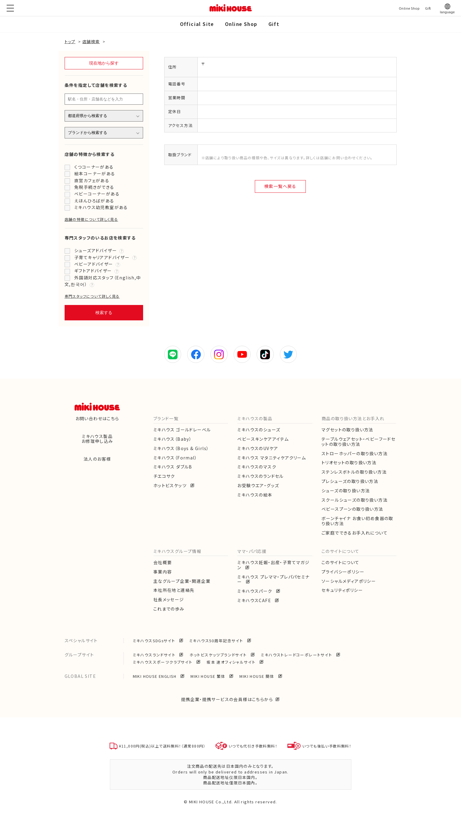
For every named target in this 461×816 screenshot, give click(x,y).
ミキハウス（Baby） (172, 439)
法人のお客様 (97, 459)
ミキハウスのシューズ (258, 430)
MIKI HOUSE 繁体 (208, 676)
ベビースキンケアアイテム (263, 439)
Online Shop (241, 24)
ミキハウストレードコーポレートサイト (297, 655)
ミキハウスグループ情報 (177, 551)
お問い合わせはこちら (97, 418)
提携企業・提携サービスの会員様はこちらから (227, 699)
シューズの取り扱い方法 (346, 490)
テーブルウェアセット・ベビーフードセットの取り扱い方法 (358, 441)
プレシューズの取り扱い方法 (350, 481)
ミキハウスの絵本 (254, 495)
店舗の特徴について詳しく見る (91, 219)
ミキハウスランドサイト (155, 655)
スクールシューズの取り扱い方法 (355, 500)
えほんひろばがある (94, 201)
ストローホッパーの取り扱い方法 (355, 453)
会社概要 (162, 562)
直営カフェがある (91, 180)
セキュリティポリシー (342, 590)
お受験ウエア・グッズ (258, 485)
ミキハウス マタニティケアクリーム (271, 458)
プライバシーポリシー (343, 572)
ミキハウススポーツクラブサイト (163, 662)
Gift (274, 24)
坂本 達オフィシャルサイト (231, 662)
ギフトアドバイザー (93, 271)
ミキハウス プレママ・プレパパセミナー (273, 579)
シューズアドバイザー (95, 250)
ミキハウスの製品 (254, 418)
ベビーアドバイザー (93, 264)
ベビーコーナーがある (97, 194)
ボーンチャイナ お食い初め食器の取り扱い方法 (357, 520)
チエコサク (164, 476)
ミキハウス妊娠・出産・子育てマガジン (273, 564)
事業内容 (162, 572)
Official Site (197, 24)
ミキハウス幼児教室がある (101, 207)
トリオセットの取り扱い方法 (349, 462)
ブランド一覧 (165, 418)
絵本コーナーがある (94, 173)
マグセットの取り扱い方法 (347, 430)
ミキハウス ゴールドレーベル (182, 430)
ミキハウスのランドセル (260, 476)
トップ (70, 41)
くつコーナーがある (94, 167)
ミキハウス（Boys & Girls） (181, 448)
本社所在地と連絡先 (174, 590)
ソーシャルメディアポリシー (349, 581)
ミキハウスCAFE (254, 600)
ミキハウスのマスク (256, 467)
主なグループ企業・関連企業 (181, 581)
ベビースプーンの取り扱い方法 (352, 509)
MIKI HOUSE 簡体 (257, 676)
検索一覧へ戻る (280, 186)
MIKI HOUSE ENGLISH (155, 676)
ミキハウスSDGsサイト (155, 640)
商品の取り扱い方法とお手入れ (353, 418)
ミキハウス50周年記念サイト (217, 640)
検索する (103, 312)
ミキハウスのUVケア (257, 448)
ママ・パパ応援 (252, 551)
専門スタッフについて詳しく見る (92, 296)
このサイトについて (341, 551)
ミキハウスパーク (255, 591)
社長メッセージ (168, 599)
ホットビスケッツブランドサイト (219, 655)
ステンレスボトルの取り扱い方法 (354, 472)
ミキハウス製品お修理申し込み (97, 438)
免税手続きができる (94, 187)
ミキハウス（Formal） (175, 458)
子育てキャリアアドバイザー (102, 257)
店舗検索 (91, 41)
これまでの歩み (168, 609)
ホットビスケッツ (170, 485)
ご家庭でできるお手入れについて (355, 533)
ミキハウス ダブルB (172, 467)
